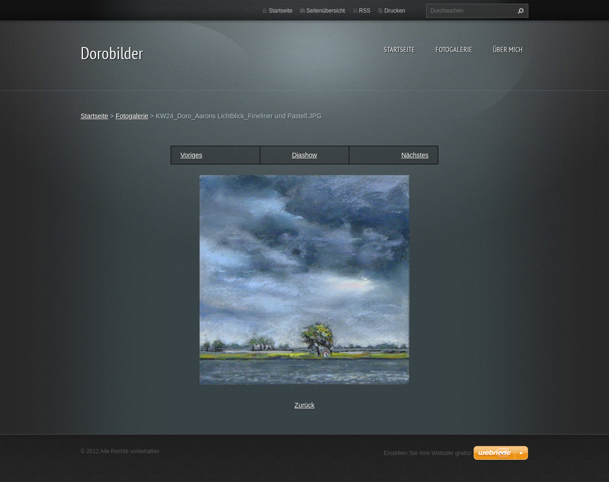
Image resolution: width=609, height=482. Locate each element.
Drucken (394, 10)
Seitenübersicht (325, 10)
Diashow (304, 155)
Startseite (399, 49)
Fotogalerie (454, 49)
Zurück (305, 405)
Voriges (191, 155)
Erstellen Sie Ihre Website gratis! (427, 452)
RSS (365, 10)
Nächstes (415, 155)
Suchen (519, 11)
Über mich (508, 49)
